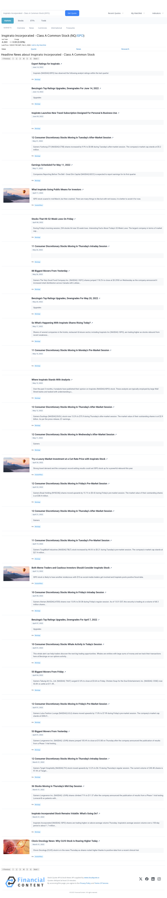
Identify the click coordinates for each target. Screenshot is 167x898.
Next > (36, 59)
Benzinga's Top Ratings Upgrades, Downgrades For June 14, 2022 (66, 88)
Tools (43, 20)
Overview (21, 28)
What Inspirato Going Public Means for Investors (58, 189)
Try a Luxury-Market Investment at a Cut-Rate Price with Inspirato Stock (70, 459)
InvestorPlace (39, 205)
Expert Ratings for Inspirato (47, 63)
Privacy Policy (85, 884)
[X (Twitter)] (140, 882)
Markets (7, 20)
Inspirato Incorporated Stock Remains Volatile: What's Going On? (66, 814)
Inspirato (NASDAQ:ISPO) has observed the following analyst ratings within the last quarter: (71, 73)
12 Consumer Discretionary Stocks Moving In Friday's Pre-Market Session (70, 484)
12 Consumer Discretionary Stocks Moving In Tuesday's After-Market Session (72, 137)
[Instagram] (159, 882)
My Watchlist (136, 13)
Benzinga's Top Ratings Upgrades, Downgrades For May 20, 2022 (66, 298)
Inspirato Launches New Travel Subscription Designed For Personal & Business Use (75, 113)
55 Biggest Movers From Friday (49, 672)
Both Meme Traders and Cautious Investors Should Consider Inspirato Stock (72, 568)
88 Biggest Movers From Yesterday (51, 271)
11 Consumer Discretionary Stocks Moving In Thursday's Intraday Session (70, 246)
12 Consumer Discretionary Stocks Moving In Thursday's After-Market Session (73, 407)
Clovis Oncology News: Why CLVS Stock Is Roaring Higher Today (66, 841)
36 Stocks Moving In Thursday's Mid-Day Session (58, 786)
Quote (33, 49)
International (56, 28)
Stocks (20, 20)
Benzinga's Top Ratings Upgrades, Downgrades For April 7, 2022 (65, 620)
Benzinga (37, 79)
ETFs (32, 20)
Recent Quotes (114, 13)
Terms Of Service (101, 884)
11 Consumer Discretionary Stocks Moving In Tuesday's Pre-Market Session (72, 541)
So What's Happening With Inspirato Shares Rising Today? (62, 323)
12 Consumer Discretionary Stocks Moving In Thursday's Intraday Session (70, 759)
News (31, 28)
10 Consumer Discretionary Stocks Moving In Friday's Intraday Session (69, 592)
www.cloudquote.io (91, 878)
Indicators (156, 13)
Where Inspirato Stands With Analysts (52, 380)
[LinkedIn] (153, 882)
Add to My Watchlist (38, 45)
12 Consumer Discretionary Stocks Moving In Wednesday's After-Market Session (74, 434)
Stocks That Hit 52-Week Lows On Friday (54, 219)
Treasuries (70, 28)
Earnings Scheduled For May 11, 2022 (52, 165)
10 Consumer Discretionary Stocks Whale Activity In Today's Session (68, 645)
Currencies (42, 28)
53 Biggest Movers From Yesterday (51, 732)
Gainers (36, 444)
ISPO (80, 35)
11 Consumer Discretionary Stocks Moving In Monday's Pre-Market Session (71, 350)
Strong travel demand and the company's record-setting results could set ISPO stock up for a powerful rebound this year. (83, 469)
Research (125, 49)
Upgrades (37, 98)
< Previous (6, 59)
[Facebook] (147, 882)
